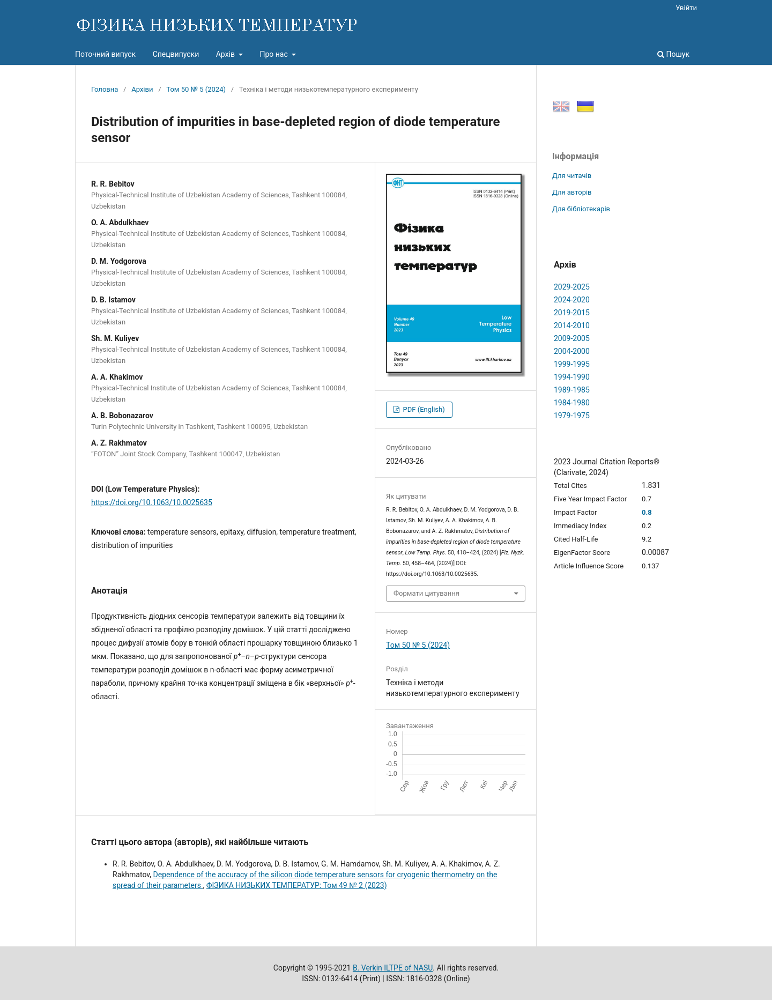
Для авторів (572, 192)
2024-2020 (572, 299)
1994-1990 (572, 377)
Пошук (673, 54)
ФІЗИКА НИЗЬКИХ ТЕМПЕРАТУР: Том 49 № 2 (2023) (296, 885)
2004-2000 (572, 351)
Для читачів (571, 176)
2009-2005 (572, 338)
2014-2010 (572, 325)
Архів (226, 54)
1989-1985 (572, 390)
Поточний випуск (105, 54)
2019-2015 (572, 312)
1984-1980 (572, 402)
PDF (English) (423, 409)
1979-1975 (572, 415)
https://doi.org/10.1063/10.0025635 (151, 502)
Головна (104, 89)
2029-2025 (572, 287)
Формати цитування (426, 593)
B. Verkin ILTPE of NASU (393, 968)
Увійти (686, 8)
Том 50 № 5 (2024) (196, 89)
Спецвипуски (176, 54)
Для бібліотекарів (581, 209)
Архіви (142, 89)
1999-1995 (572, 364)
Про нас (274, 54)
